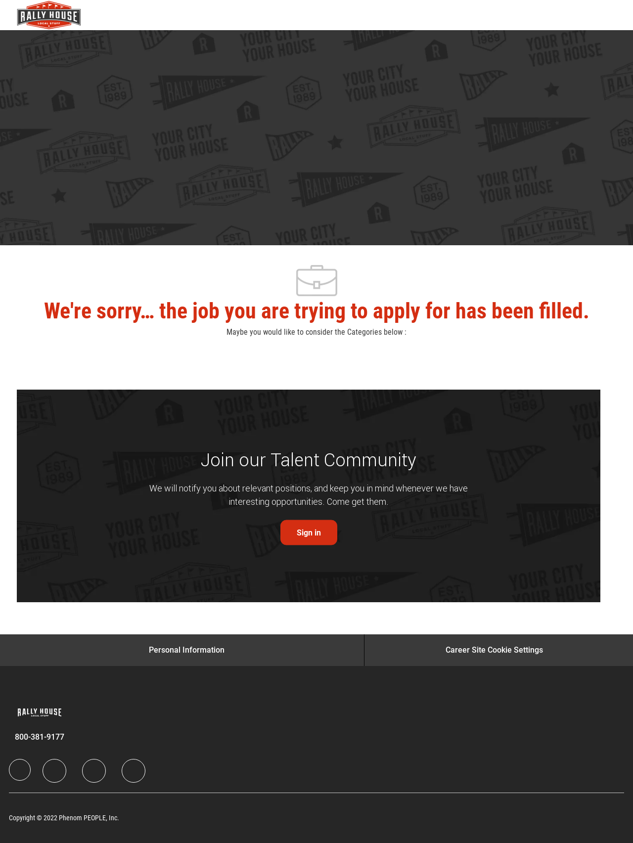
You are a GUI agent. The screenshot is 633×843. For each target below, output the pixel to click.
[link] (308, 532)
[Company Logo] (41, 15)
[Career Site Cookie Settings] (494, 650)
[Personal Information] (186, 650)
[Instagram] (133, 771)
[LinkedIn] (54, 771)
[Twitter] (94, 771)
